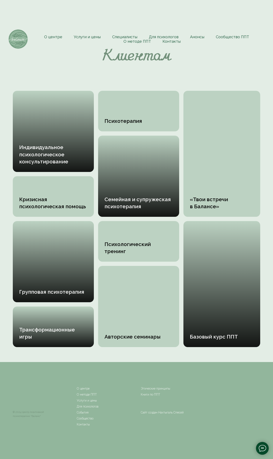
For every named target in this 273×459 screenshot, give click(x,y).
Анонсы (197, 37)
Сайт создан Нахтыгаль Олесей (162, 412)
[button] (43, 154)
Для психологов (164, 37)
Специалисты (124, 37)
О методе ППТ (137, 41)
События (83, 412)
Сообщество (85, 418)
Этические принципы (155, 388)
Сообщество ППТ (232, 37)
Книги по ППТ (150, 394)
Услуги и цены (87, 37)
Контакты (172, 41)
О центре (53, 37)
